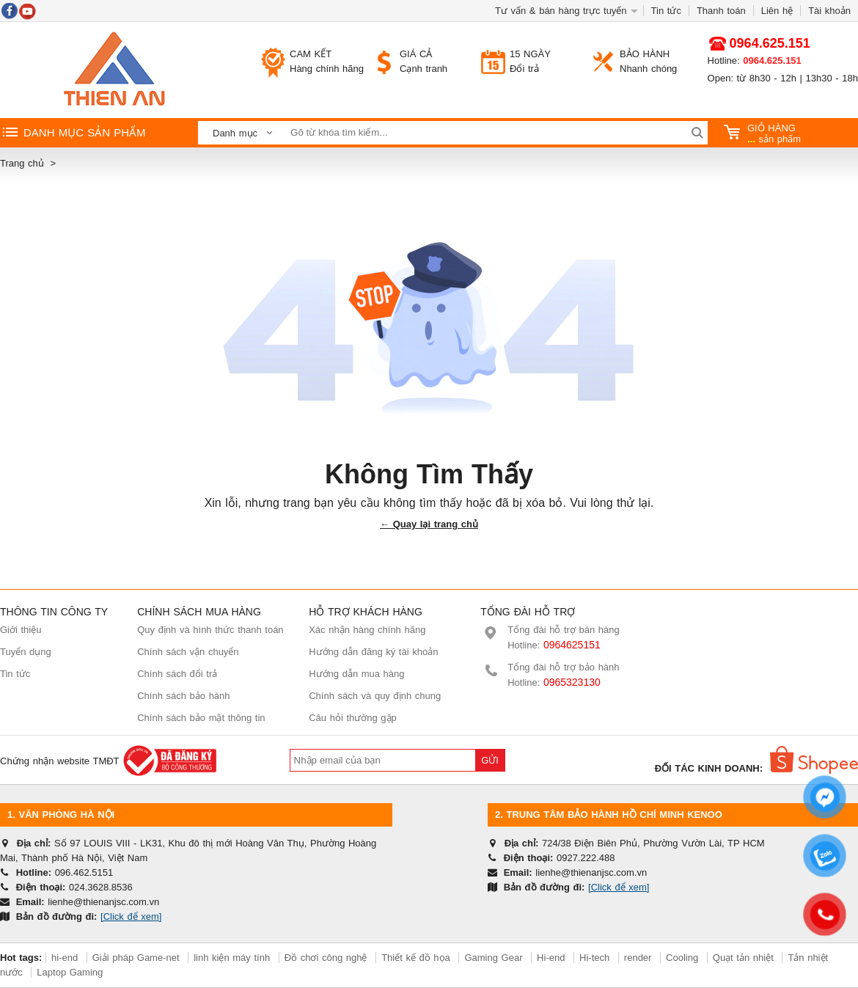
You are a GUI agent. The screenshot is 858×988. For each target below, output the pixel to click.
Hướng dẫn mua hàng (356, 673)
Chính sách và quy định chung (375, 695)
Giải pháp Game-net (136, 957)
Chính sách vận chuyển (187, 651)
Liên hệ (777, 10)
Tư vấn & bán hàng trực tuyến (561, 10)
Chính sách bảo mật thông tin (201, 717)
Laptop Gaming (70, 972)
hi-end (64, 957)
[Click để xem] (130, 916)
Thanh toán (721, 10)
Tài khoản (829, 10)
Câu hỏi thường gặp (353, 717)
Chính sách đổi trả (177, 673)
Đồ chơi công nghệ (326, 957)
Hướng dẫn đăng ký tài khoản (373, 651)
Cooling (682, 957)
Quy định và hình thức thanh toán (210, 629)
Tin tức (666, 10)
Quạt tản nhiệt (743, 957)
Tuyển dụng (25, 651)
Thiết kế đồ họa (415, 957)
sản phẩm (762, 133)
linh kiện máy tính (232, 957)
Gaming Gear (495, 957)
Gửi (490, 760)
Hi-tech (594, 957)
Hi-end (551, 957)
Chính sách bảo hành (183, 695)
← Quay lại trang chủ (429, 524)
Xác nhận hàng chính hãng (367, 629)
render (638, 957)
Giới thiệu (20, 629)
